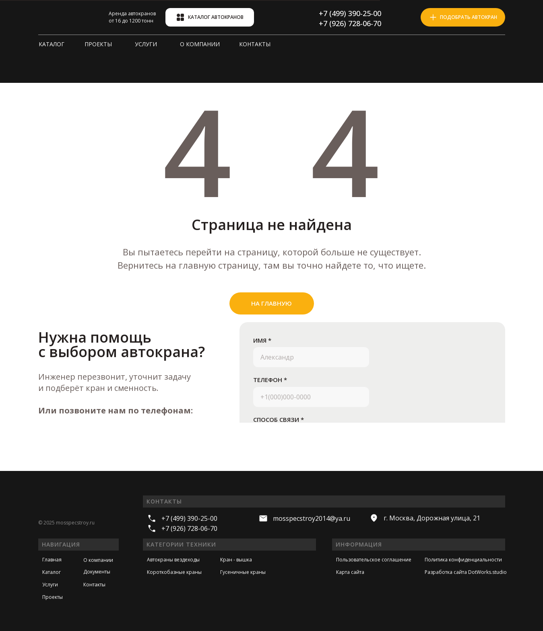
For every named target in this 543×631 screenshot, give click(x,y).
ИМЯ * (262, 340)
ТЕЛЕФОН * (270, 380)
